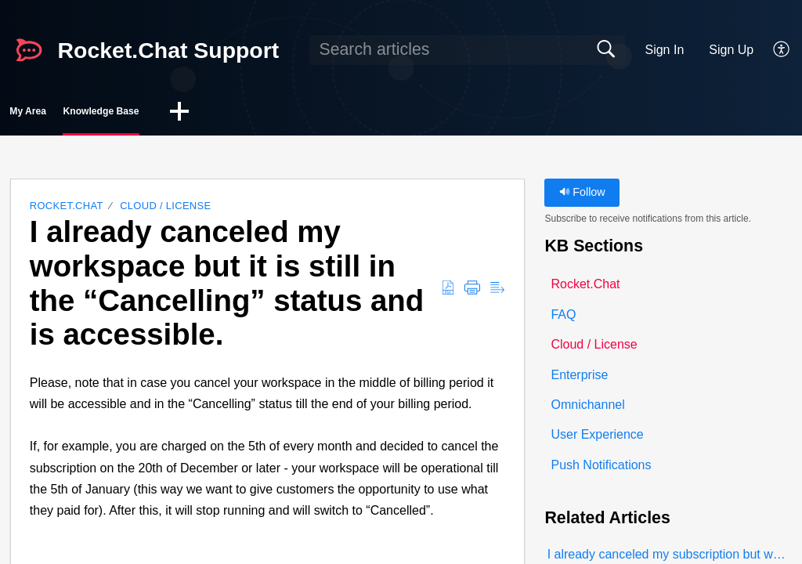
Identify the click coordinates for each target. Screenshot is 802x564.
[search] (467, 50)
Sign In (664, 49)
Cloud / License (165, 211)
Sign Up (731, 49)
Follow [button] (582, 197)
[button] (782, 50)
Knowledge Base (190, 114)
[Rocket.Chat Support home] (29, 50)
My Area (62, 114)
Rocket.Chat (66, 211)
